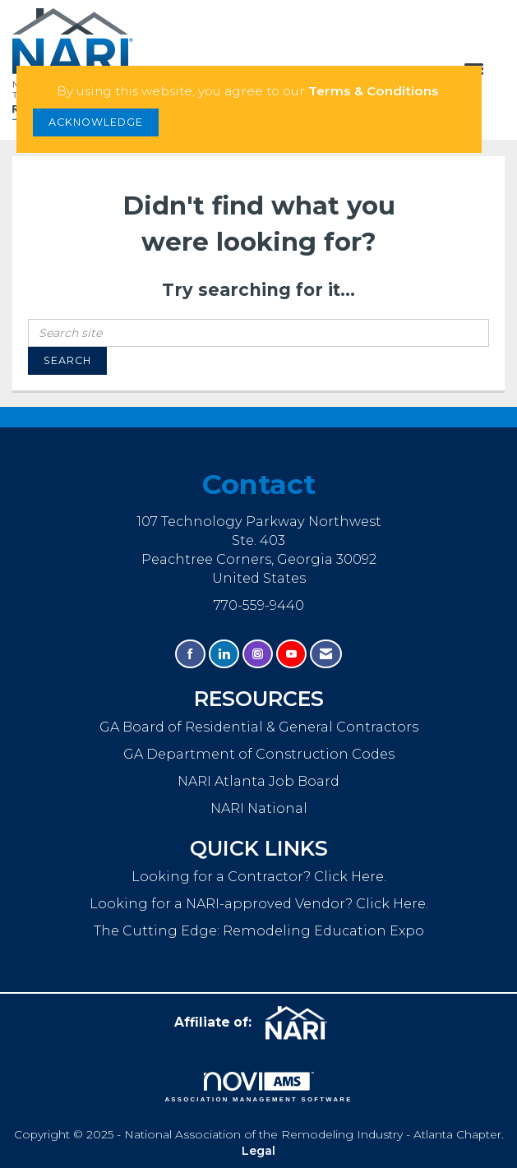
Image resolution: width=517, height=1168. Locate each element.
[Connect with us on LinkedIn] (224, 653)
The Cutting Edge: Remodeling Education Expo (259, 930)
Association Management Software (258, 1087)
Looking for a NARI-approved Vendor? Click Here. (259, 903)
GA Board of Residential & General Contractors (258, 726)
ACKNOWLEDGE (95, 122)
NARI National (258, 808)
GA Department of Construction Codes (259, 754)
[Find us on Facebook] (190, 653)
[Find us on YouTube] (291, 653)
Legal (258, 1150)
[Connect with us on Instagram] (257, 653)
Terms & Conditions (373, 91)
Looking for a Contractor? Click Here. (259, 876)
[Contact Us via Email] (326, 653)
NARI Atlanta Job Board (258, 781)
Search (67, 360)
